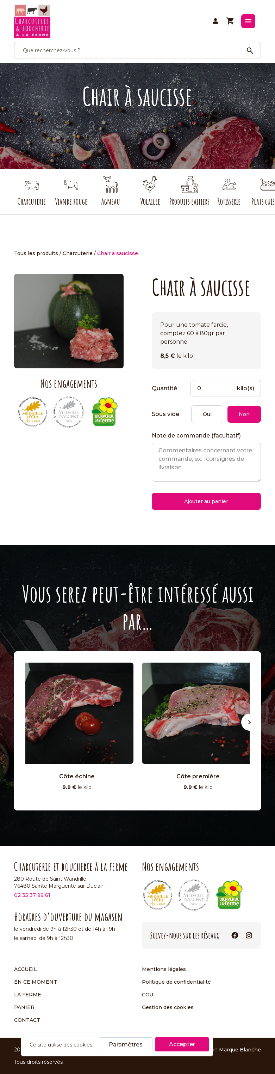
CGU (147, 994)
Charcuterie (78, 253)
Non (244, 414)
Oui (207, 414)
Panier (24, 1007)
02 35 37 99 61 (32, 895)
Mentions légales (164, 969)
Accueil (25, 969)
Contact (27, 1020)
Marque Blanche (240, 1049)
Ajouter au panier (206, 501)
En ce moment (35, 982)
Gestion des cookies (168, 1007)
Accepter (182, 1044)
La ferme (27, 994)
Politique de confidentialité (176, 982)
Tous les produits (36, 253)
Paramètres (126, 1044)
